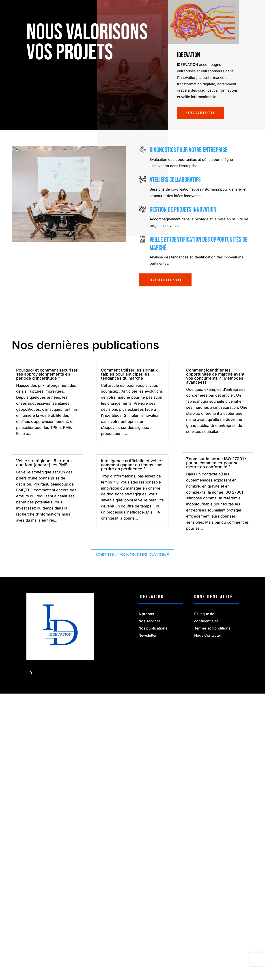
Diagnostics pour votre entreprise (188, 150)
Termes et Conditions (212, 628)
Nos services (149, 621)
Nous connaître (200, 113)
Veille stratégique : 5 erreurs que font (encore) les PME (44, 462)
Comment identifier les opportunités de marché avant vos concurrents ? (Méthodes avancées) (215, 376)
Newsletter (147, 635)
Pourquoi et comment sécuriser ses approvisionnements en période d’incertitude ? (47, 374)
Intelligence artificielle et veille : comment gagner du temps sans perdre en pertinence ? (132, 464)
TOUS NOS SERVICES (165, 280)
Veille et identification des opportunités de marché (199, 244)
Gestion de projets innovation (183, 210)
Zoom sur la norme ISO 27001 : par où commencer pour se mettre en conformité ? (216, 462)
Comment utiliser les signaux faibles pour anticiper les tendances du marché (129, 374)
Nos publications (152, 628)
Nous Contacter (207, 635)
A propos (146, 614)
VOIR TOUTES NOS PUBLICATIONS (132, 554)
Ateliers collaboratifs (175, 180)
